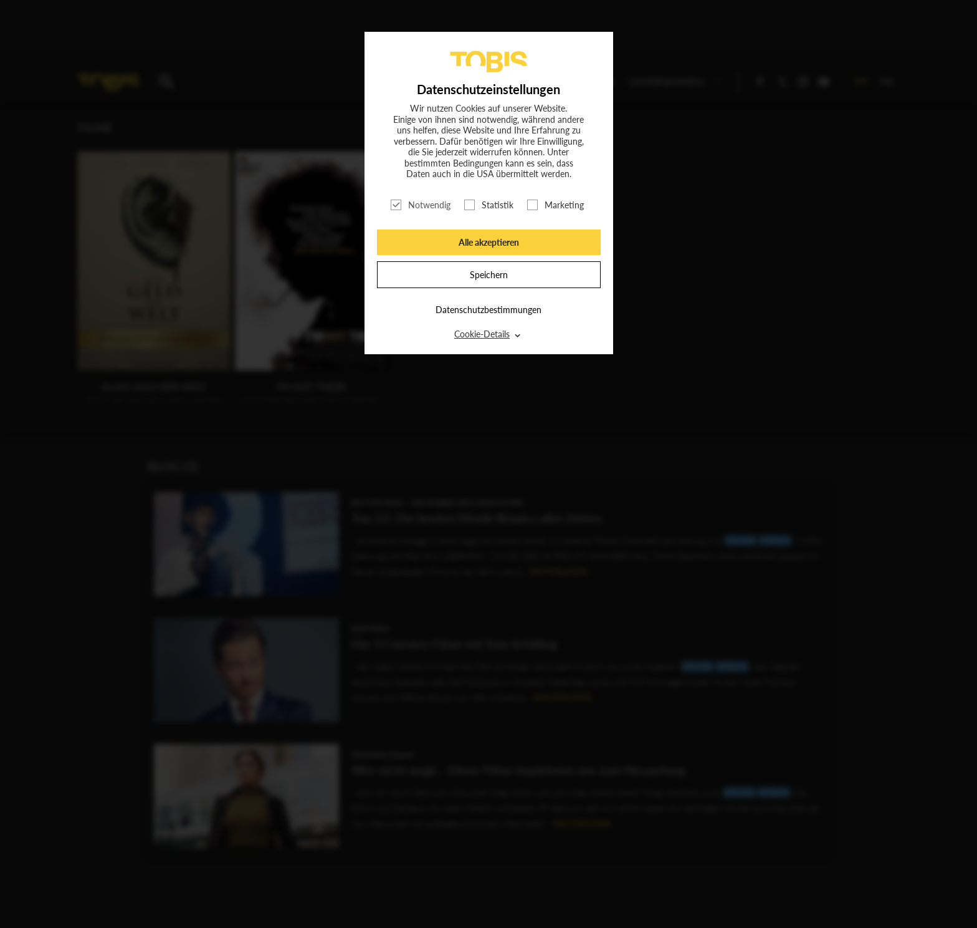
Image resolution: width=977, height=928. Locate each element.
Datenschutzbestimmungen (488, 309)
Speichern (489, 274)
